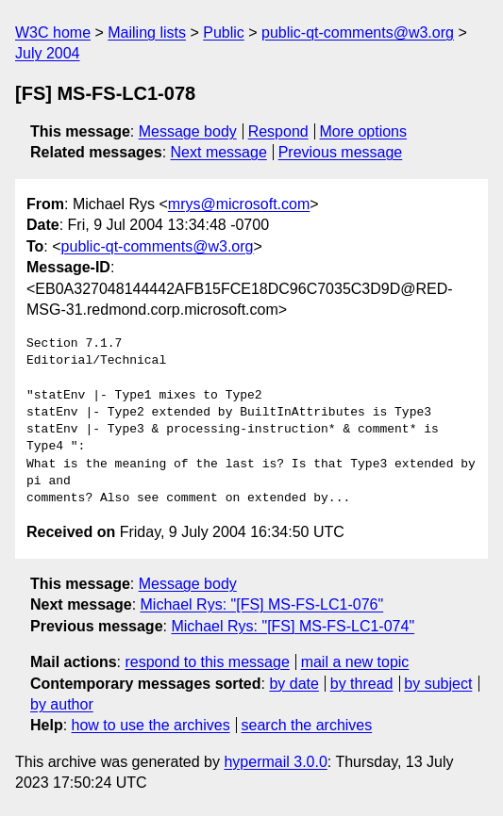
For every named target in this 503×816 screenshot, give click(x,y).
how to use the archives (151, 725)
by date (293, 684)
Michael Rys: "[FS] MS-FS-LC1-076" (262, 604)
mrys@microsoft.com (239, 204)
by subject (438, 684)
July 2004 (47, 53)
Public (223, 32)
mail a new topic (355, 662)
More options (364, 131)
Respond (278, 131)
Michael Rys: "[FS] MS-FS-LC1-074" (292, 626)
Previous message (340, 152)
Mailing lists (147, 32)
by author (61, 704)
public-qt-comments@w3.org (357, 32)
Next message (219, 152)
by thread (362, 684)
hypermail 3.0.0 (275, 762)
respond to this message (207, 662)
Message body (188, 131)
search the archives (307, 725)
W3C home (53, 32)
